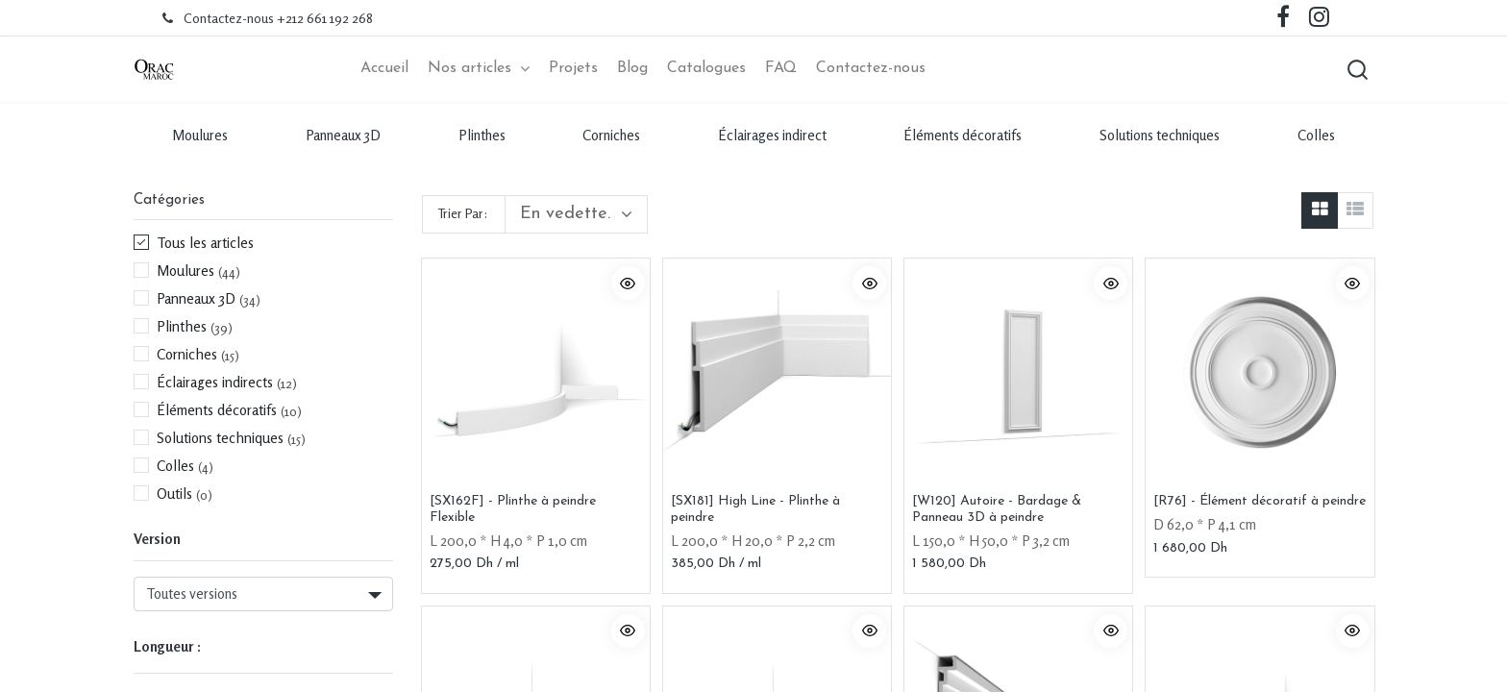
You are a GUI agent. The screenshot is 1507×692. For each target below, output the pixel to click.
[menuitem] (384, 70)
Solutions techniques (1159, 137)
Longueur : (167, 648)
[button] (1354, 70)
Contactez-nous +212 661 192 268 (278, 18)
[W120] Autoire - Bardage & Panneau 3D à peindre (996, 511)
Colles (1316, 137)
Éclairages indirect (772, 137)
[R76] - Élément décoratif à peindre (1259, 503)
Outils (174, 496)
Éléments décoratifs (962, 137)
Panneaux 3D (343, 137)
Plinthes (482, 137)
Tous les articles (205, 245)
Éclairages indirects (215, 384)
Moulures (200, 137)
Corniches (611, 137)
